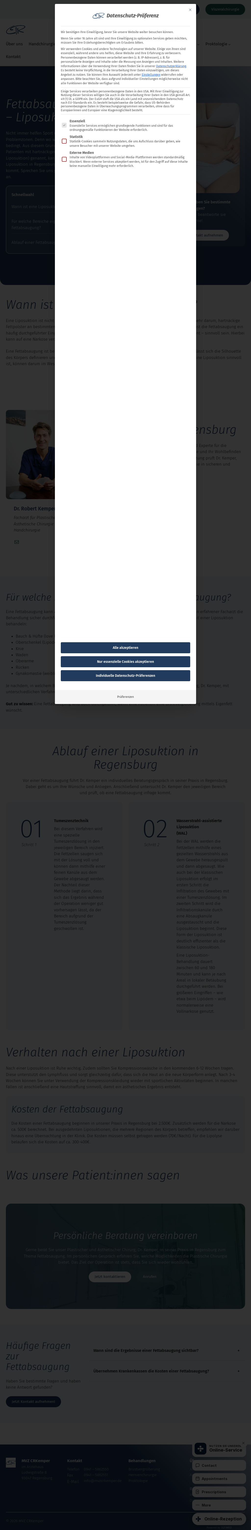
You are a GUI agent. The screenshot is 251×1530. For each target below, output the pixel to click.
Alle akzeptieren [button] (125, 648)
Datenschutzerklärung (171, 66)
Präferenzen (125, 697)
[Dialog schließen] (190, 10)
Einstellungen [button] (151, 74)
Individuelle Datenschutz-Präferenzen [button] (125, 676)
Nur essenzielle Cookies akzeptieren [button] (125, 662)
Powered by (219, 1527)
